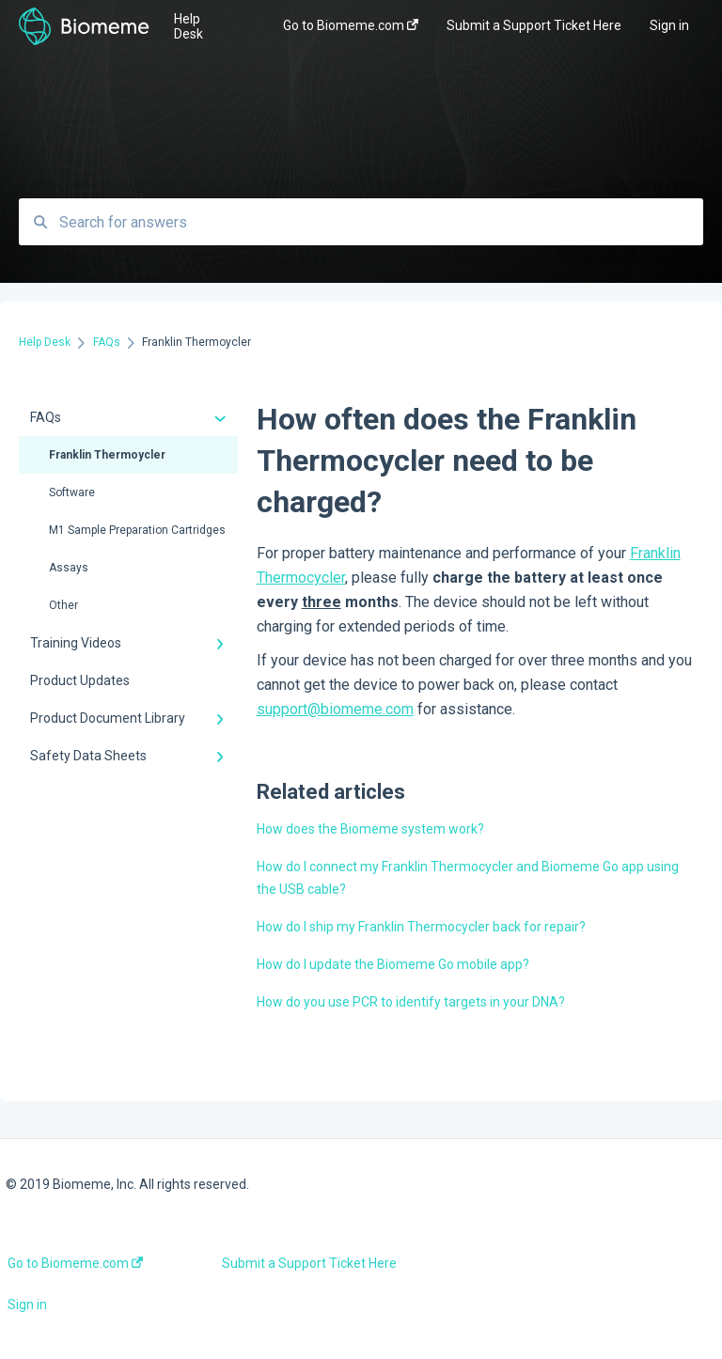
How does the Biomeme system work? (370, 828)
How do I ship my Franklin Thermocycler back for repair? (421, 926)
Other (63, 605)
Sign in (27, 1304)
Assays (68, 567)
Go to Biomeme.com (75, 1263)
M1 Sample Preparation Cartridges (137, 530)
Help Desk (188, 26)
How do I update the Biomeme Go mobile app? (393, 964)
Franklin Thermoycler (107, 454)
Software (72, 492)
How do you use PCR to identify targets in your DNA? (411, 1001)
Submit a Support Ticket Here (309, 1263)
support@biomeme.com (335, 709)
